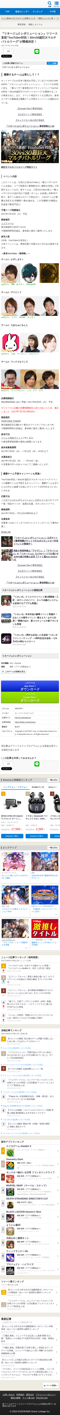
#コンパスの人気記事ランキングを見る (17, 1048)
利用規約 (20, 1394)
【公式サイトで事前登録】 (30, 114)
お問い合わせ (9, 1394)
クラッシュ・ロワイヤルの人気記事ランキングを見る (22, 1075)
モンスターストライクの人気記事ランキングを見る (21, 1133)
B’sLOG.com (42, 1398)
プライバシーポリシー (46, 1394)
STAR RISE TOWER (11, 421)
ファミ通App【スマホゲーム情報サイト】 (18, 18)
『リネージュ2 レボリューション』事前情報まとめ (30, 126)
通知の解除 (16, 1398)
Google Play (30, 697)
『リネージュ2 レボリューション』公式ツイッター (25, 500)
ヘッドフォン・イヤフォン (15, 787)
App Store (30, 686)
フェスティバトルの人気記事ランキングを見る (20, 1092)
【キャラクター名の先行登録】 (30, 120)
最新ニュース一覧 (45, 18)
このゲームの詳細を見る (15, 671)
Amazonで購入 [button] (12, 836)
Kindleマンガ (38, 787)
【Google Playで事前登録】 (30, 108)
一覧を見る (53, 780)
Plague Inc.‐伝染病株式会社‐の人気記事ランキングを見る (23, 1106)
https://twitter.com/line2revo (25, 722)
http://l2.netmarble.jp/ (23, 718)
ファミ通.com (28, 1398)
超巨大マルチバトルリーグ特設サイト (19, 167)
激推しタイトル (35, 24)
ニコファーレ (7, 223)
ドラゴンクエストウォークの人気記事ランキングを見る (23, 1065)
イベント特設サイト (10, 438)
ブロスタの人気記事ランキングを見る (16, 1119)
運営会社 (30, 1394)
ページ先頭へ (51, 1385)
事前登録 (22, 24)
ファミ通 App (10, 4)
